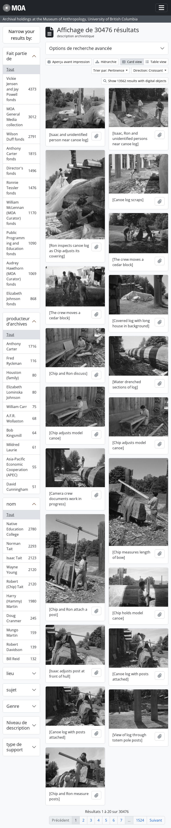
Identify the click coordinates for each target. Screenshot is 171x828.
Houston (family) (21, 375)
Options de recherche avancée (80, 48)
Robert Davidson (21, 647)
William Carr (21, 407)
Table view (156, 62)
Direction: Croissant (148, 70)
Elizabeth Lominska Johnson (21, 392)
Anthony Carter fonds (21, 153)
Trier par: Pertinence (109, 70)
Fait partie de (16, 56)
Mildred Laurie (21, 447)
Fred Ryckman (21, 361)
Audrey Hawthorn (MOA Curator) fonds (21, 274)
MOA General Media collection (21, 116)
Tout (10, 69)
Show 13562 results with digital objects (134, 81)
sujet (11, 690)
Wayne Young (21, 570)
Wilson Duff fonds (21, 136)
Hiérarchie (106, 62)
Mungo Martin (21, 633)
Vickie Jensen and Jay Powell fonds (21, 89)
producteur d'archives (18, 321)
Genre (12, 706)
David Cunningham (21, 487)
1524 (140, 820)
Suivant (156, 820)
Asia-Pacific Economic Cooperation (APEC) (21, 467)
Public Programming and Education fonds (21, 243)
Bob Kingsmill (21, 433)
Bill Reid (21, 659)
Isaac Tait (21, 559)
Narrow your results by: (21, 34)
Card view (132, 62)
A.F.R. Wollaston (21, 418)
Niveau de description (18, 725)
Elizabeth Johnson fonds (21, 298)
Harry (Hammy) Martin (21, 601)
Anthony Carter (21, 346)
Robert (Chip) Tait (21, 584)
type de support (14, 747)
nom (11, 504)
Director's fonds (21, 171)
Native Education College (21, 529)
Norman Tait (21, 546)
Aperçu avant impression (68, 62)
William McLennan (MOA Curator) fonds (21, 213)
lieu (10, 673)
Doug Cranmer (21, 618)
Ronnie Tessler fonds (21, 188)
